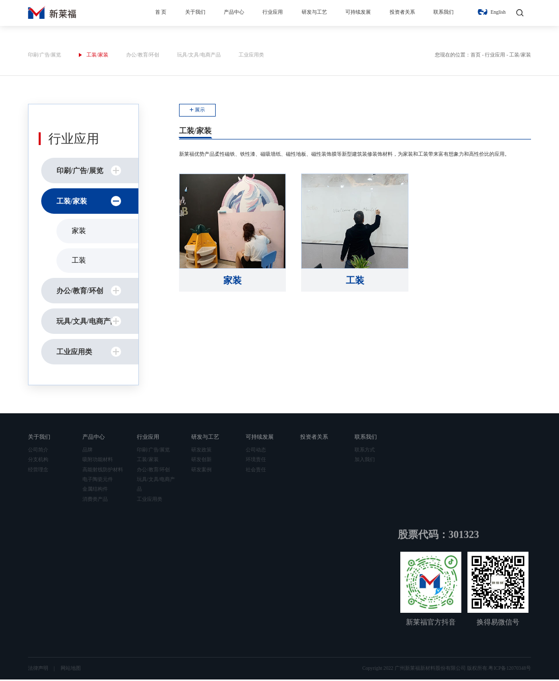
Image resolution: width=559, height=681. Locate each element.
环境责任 (256, 461)
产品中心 (234, 12)
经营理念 (38, 470)
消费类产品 (95, 500)
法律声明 (38, 669)
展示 (200, 111)
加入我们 (365, 461)
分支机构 (38, 461)
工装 (79, 262)
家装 (79, 232)
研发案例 (201, 470)
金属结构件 (95, 490)
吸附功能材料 (97, 461)
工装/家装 (97, 56)
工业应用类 (251, 56)
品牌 (87, 450)
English (498, 12)
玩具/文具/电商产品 (198, 56)
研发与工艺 (314, 12)
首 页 (160, 12)
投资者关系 (402, 12)
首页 (475, 56)
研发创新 (201, 461)
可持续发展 (358, 12)
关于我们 (195, 12)
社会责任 (256, 470)
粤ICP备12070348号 (509, 669)
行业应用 (272, 12)
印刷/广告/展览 (44, 56)
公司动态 (256, 450)
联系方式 (365, 450)
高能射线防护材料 (102, 470)
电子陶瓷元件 (97, 480)
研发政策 (201, 450)
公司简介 (38, 450)
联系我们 (443, 12)
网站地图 (71, 669)
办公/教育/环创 (142, 56)
